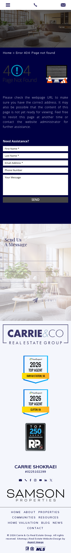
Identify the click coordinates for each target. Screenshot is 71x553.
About (30, 512)
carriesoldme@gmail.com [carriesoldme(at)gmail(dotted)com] (20, 480)
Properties (49, 512)
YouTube (40, 480)
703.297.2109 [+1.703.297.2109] (26, 480)
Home (16, 512)
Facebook (30, 480)
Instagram (35, 480)
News (58, 522)
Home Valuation (23, 522)
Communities (24, 517)
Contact (35, 528)
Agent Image (35, 542)
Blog (45, 522)
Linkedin (46, 480)
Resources (49, 517)
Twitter (51, 480)
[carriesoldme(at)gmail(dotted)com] (63, 5)
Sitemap (22, 538)
